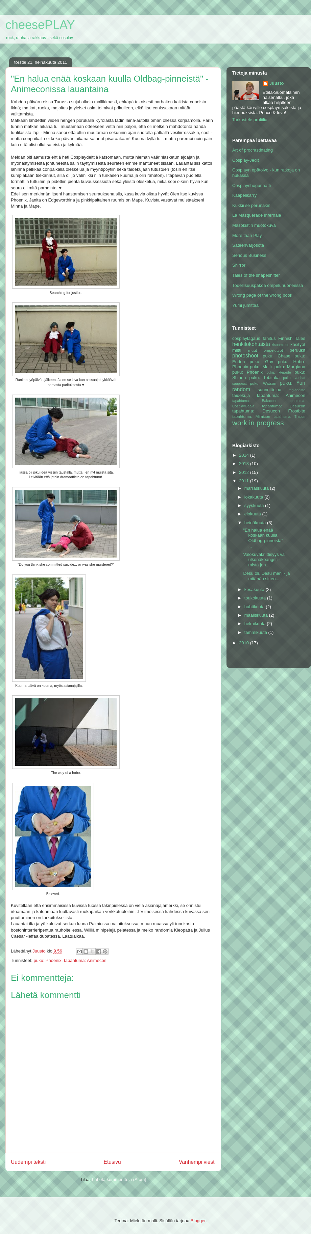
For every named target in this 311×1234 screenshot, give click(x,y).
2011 (244, 480)
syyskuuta (254, 505)
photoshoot (245, 355)
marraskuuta (257, 488)
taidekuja (241, 395)
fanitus (269, 338)
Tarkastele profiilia (249, 119)
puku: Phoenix (47, 960)
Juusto (276, 83)
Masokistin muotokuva (254, 225)
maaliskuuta (256, 615)
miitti (236, 350)
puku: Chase (276, 355)
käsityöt (297, 344)
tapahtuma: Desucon (283, 406)
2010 (244, 642)
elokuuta (253, 513)
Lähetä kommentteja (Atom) (119, 1179)
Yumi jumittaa (245, 305)
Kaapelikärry (244, 195)
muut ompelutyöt (265, 350)
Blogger (198, 1220)
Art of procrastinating (252, 150)
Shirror (238, 265)
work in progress (258, 423)
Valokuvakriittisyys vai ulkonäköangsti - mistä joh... (264, 559)
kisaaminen (280, 345)
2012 (244, 472)
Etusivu (112, 1162)
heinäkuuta (255, 522)
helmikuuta (255, 623)
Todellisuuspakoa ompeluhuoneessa (267, 285)
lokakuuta (254, 497)
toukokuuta (255, 597)
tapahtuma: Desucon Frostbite (268, 410)
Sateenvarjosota (248, 245)
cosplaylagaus (246, 338)
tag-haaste (297, 390)
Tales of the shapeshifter (256, 275)
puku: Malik (261, 366)
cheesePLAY (40, 25)
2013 (244, 463)
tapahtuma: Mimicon (251, 416)
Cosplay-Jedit (245, 160)
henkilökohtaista (251, 344)
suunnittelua (269, 389)
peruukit (297, 350)
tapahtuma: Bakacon (254, 401)
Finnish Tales (291, 338)
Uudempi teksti (28, 1162)
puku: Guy (261, 361)
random (241, 389)
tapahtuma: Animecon (85, 960)
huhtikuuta (255, 606)
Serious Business (249, 255)
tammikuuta (256, 632)
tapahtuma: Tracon (289, 417)
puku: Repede (278, 372)
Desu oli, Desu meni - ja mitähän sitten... (266, 576)
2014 (244, 455)
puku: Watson (263, 383)
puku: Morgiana (289, 366)
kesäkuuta (255, 589)
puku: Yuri (292, 383)
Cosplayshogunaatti (251, 185)
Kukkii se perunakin (251, 205)
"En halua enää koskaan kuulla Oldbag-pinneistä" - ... (264, 538)
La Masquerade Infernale (256, 215)
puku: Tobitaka (264, 377)
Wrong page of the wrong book (262, 295)
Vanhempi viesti (197, 1162)
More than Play (247, 235)
